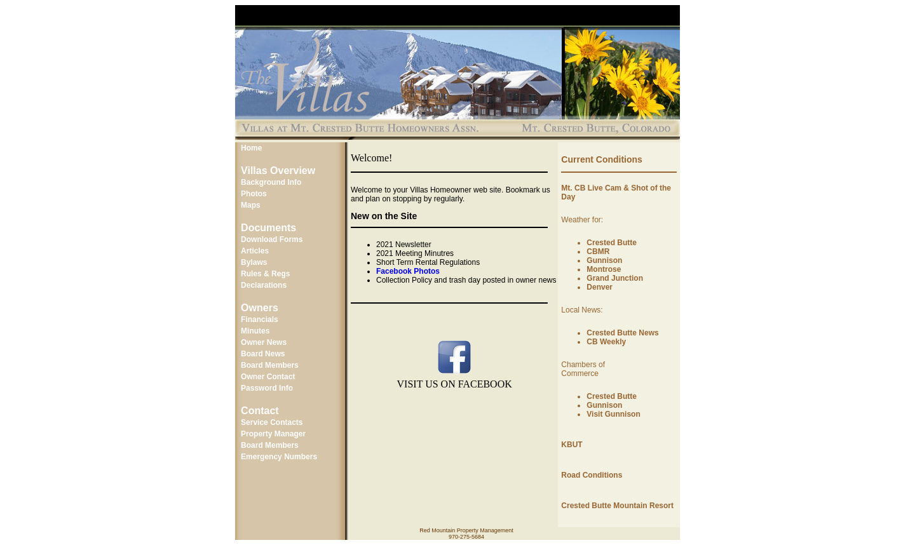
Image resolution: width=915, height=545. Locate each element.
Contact (260, 410)
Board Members (270, 365)
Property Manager (273, 433)
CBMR (597, 251)
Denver (599, 287)
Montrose (603, 269)
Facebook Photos (408, 271)
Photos (254, 193)
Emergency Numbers (279, 456)
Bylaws (254, 262)
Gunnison (604, 260)
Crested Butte (611, 242)
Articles (255, 250)
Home (251, 148)
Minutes (255, 330)
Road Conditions (591, 475)
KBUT (571, 444)
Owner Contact (268, 376)
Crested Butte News (622, 332)
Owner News (264, 342)
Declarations (264, 285)
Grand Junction (614, 278)
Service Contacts (271, 422)
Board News (263, 353)
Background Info (271, 182)
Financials (259, 319)
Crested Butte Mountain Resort (617, 505)
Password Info (267, 388)
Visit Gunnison (613, 414)
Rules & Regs (265, 273)
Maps (251, 205)
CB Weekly (606, 341)
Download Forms (271, 239)
